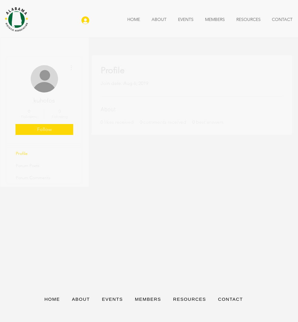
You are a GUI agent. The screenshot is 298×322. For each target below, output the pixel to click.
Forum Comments (33, 177)
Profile (22, 153)
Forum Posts (27, 165)
